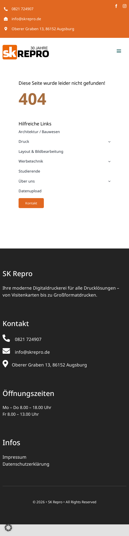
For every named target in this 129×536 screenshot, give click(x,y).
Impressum (14, 457)
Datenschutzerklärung (26, 464)
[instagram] (124, 6)
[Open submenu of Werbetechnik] (108, 161)
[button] (8, 527)
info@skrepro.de (26, 18)
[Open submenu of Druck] (108, 142)
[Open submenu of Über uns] (108, 181)
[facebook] (116, 6)
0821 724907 (22, 8)
